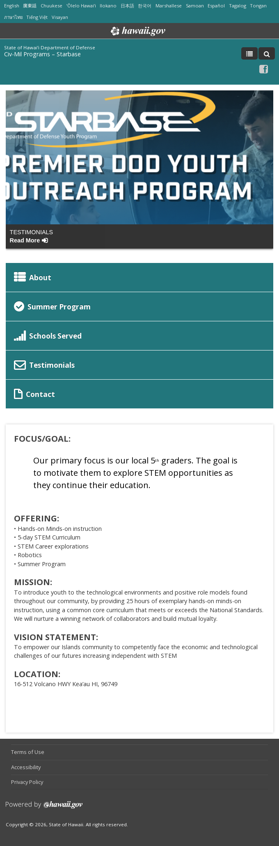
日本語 (127, 5)
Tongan (258, 5)
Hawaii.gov (137, 31)
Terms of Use (27, 752)
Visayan (60, 17)
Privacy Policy (27, 782)
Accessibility (26, 767)
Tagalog (237, 5)
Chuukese (51, 5)
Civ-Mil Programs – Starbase (42, 54)
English (11, 5)
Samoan (195, 5)
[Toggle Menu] (249, 53)
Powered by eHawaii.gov (44, 808)
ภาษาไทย (13, 17)
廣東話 (30, 5)
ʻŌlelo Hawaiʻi (81, 5)
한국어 (144, 5)
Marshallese (169, 5)
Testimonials (31, 236)
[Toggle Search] (266, 53)
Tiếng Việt (37, 17)
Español (216, 5)
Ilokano (108, 5)
